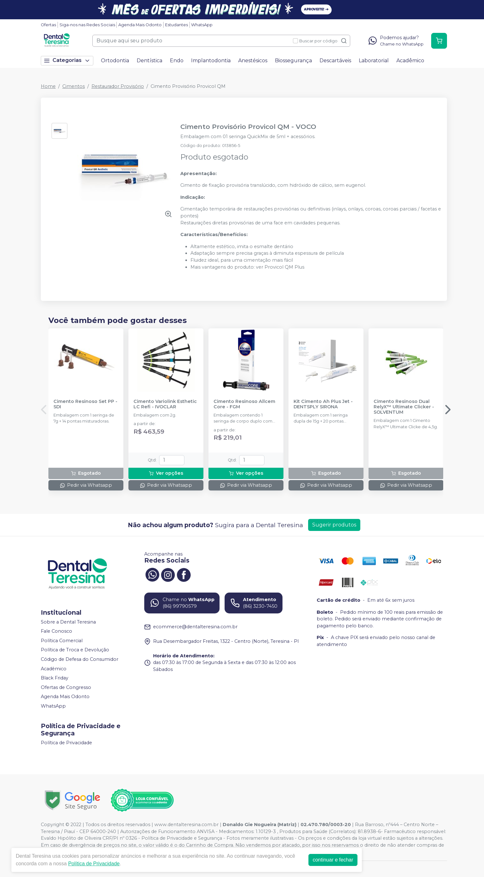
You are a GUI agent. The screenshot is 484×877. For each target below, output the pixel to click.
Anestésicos (252, 61)
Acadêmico (410, 61)
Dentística (149, 61)
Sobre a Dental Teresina (68, 622)
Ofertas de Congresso (66, 687)
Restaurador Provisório (117, 86)
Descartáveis (335, 61)
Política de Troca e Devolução (75, 650)
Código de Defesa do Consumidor (79, 659)
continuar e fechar (333, 859)
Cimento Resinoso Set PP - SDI (85, 404)
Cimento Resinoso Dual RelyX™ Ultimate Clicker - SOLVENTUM (404, 407)
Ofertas (48, 24)
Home (48, 86)
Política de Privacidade (66, 743)
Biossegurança (293, 61)
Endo (176, 61)
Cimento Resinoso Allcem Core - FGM (244, 404)
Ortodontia (115, 61)
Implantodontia (211, 61)
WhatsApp (202, 24)
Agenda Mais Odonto (140, 24)
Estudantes (176, 24)
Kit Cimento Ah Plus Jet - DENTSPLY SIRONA (323, 404)
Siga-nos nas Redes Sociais (87, 24)
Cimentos (73, 86)
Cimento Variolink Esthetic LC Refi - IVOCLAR (165, 404)
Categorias (67, 60)
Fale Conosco (56, 631)
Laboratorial (374, 61)
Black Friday (54, 678)
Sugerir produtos (334, 525)
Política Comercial (62, 640)
